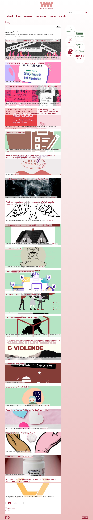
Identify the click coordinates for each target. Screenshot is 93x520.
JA (86, 13)
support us (42, 16)
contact (53, 16)
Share (58, 26)
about (10, 16)
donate (62, 16)
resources (28, 16)
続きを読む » (16, 58)
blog (18, 16)
